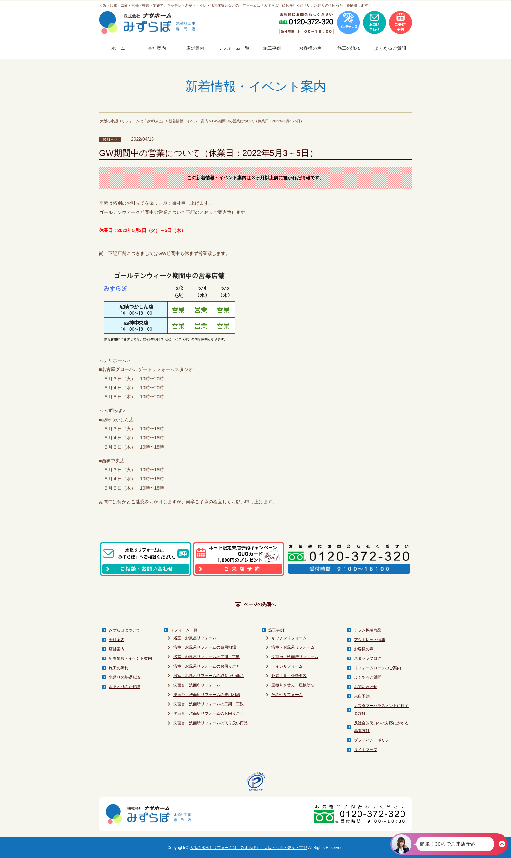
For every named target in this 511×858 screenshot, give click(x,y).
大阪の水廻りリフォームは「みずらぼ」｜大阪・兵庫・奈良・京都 (248, 847)
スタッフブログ (367, 658)
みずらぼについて (124, 630)
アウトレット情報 (369, 639)
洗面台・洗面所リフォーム (196, 685)
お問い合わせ (365, 687)
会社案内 (157, 48)
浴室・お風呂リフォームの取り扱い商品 (208, 675)
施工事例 (272, 48)
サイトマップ (365, 749)
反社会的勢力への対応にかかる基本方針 (381, 727)
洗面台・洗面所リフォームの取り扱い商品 (210, 723)
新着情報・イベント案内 (188, 121)
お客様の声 (310, 48)
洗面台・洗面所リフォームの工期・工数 (208, 704)
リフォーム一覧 (234, 48)
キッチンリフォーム (289, 638)
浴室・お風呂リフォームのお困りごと (206, 666)
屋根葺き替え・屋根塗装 (292, 685)
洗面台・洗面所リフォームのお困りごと (208, 713)
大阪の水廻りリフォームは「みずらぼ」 (132, 121)
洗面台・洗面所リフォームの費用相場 (206, 694)
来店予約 (362, 696)
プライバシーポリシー (373, 740)
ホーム (118, 48)
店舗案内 (195, 48)
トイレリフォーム (287, 666)
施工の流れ (348, 48)
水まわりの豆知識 (124, 687)
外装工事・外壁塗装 (289, 675)
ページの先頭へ (255, 604)
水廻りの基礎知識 (124, 677)
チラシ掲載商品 (367, 630)
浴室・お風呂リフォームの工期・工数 (206, 657)
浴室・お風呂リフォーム (194, 638)
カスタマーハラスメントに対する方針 (381, 709)
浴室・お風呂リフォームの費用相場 (204, 647)
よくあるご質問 (390, 48)
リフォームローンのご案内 (377, 668)
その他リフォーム (287, 694)
